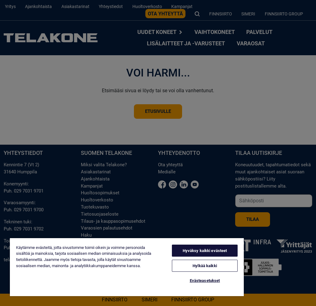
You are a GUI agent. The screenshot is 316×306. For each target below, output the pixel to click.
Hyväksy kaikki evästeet (205, 250)
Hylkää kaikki (205, 265)
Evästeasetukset (205, 280)
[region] (127, 267)
